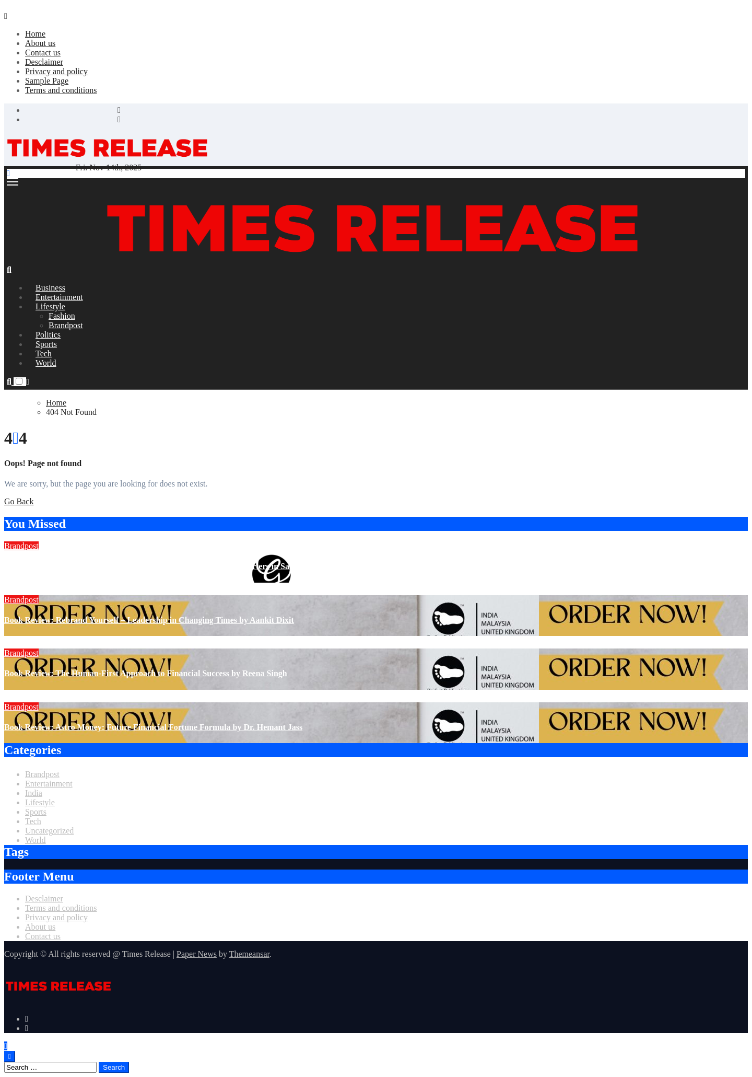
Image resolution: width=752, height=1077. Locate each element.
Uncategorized (49, 830)
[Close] (5, 15)
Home (35, 33)
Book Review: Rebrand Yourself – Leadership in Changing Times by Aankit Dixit (149, 620)
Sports (35, 811)
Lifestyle (50, 306)
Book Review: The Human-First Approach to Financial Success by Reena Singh (145, 673)
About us (40, 43)
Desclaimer (44, 61)
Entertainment (49, 783)
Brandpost (21, 545)
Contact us (43, 52)
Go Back (18, 501)
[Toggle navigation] (12, 182)
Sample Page (46, 80)
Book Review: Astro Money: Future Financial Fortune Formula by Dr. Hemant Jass (153, 727)
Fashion (62, 315)
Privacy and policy (56, 71)
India (33, 793)
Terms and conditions (61, 90)
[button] (27, 381)
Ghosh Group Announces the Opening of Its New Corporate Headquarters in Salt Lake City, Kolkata (184, 566)
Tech (33, 821)
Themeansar (249, 953)
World (46, 362)
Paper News (197, 953)
